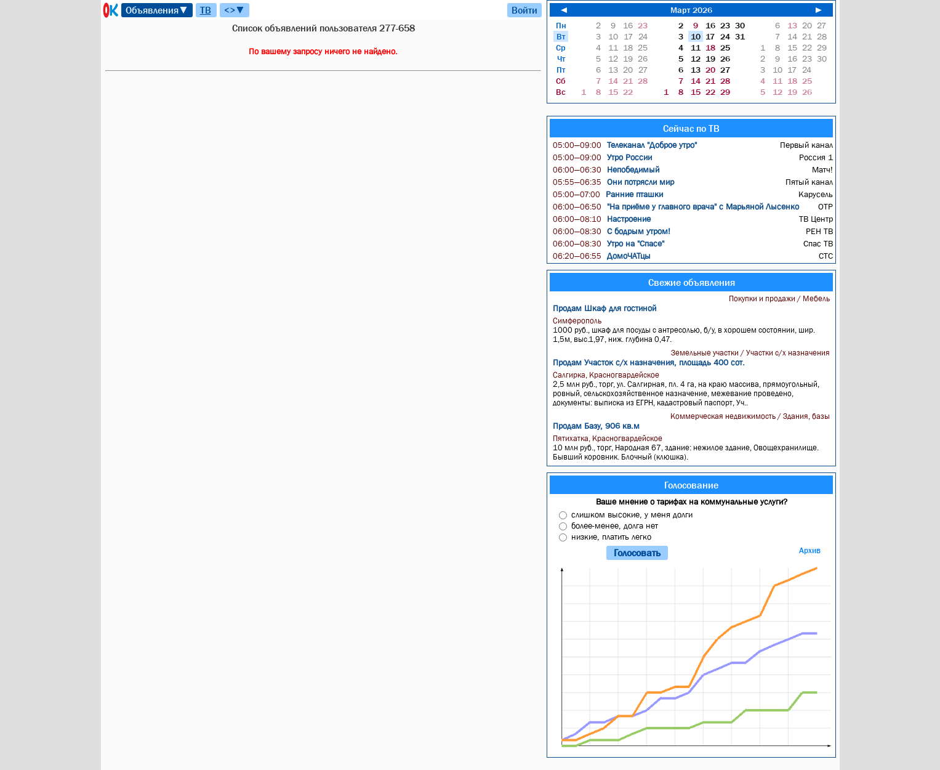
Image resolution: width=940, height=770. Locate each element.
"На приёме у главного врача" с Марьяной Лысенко (676, 206)
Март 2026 (691, 10)
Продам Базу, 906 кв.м (596, 426)
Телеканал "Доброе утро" (625, 145)
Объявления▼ (157, 9)
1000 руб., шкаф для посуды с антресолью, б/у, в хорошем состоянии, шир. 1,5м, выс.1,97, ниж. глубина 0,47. (693, 330)
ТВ (205, 9)
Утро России (602, 157)
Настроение (602, 219)
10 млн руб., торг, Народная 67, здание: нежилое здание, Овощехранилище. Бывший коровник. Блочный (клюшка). (693, 447)
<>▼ (234, 9)
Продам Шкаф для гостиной (604, 308)
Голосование (691, 484)
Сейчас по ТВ (691, 128)
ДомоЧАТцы (602, 256)
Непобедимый (606, 169)
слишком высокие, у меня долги (632, 514)
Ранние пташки (608, 194)
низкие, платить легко (611, 536)
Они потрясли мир (613, 182)
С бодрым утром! (611, 231)
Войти (524, 9)
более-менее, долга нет (614, 525)
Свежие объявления (691, 282)
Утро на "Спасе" (608, 243)
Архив (810, 550)
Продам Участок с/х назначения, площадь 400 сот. (649, 362)
